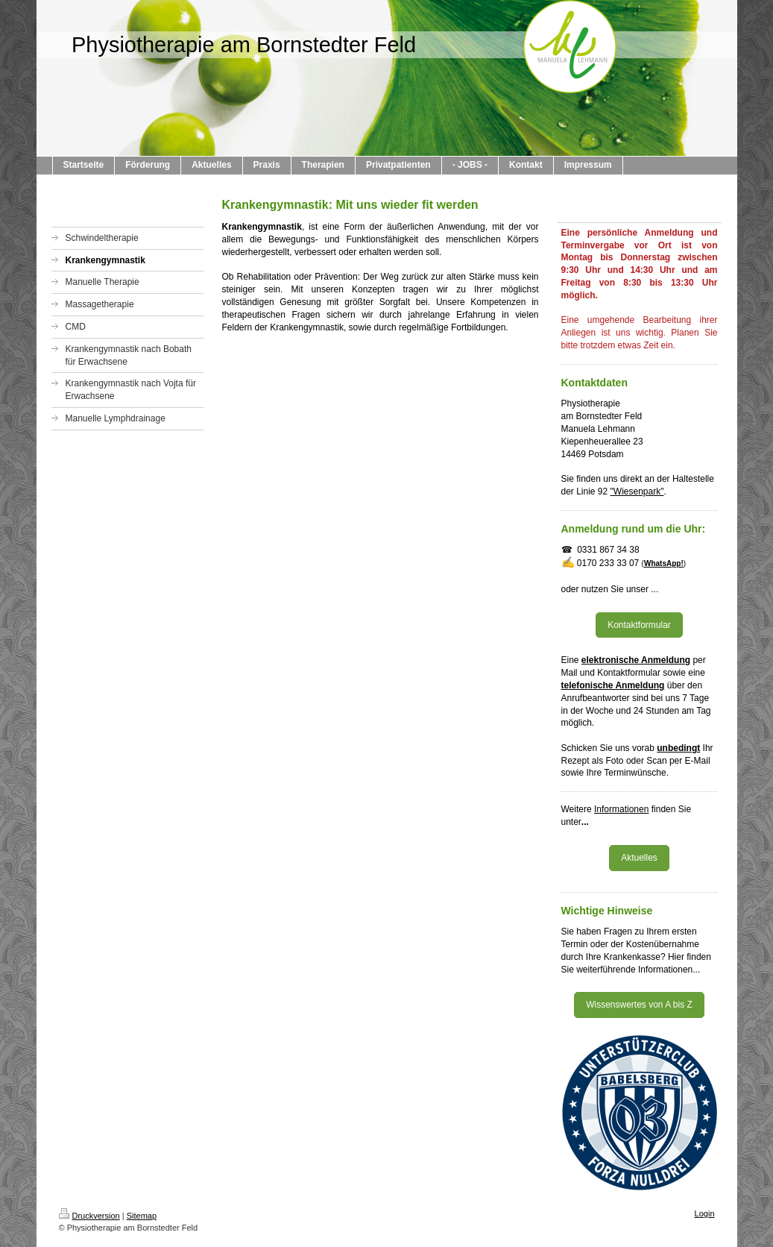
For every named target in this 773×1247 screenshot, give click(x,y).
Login (705, 1213)
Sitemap (142, 1215)
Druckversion (89, 1215)
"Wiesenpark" (637, 491)
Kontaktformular (639, 625)
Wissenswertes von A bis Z (639, 1004)
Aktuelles (639, 857)
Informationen (621, 809)
